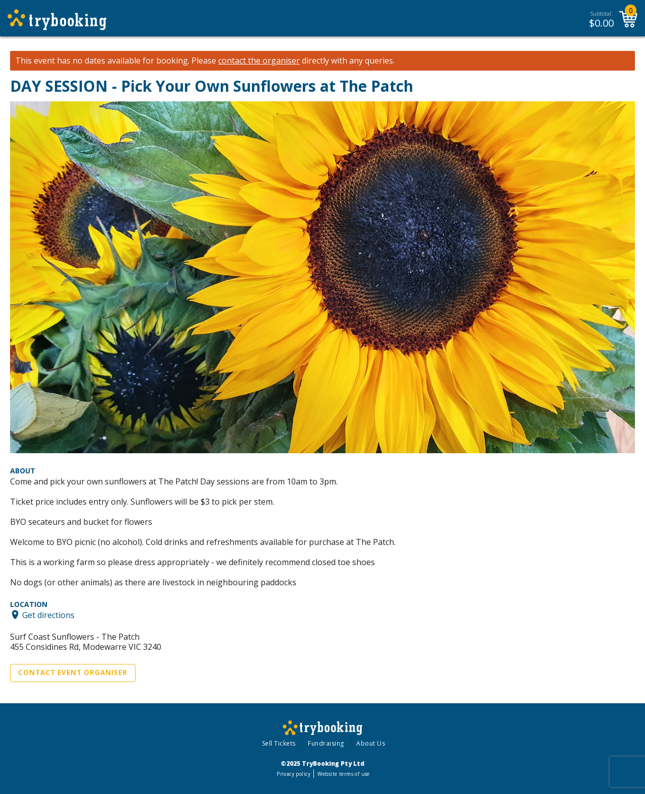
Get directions (48, 614)
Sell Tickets (279, 743)
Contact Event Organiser (72, 672)
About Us (370, 743)
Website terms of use (343, 773)
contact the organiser (259, 61)
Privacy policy (293, 773)
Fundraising (326, 743)
